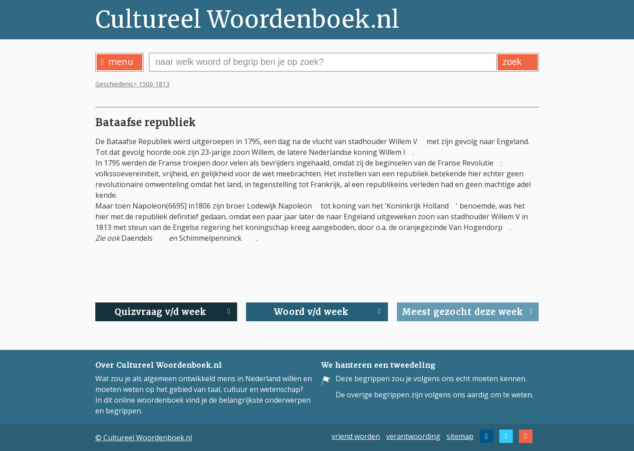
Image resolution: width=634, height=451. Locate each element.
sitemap (460, 436)
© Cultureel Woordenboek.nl (143, 437)
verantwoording (413, 436)
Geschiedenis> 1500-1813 (132, 84)
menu (117, 61)
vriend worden (356, 436)
